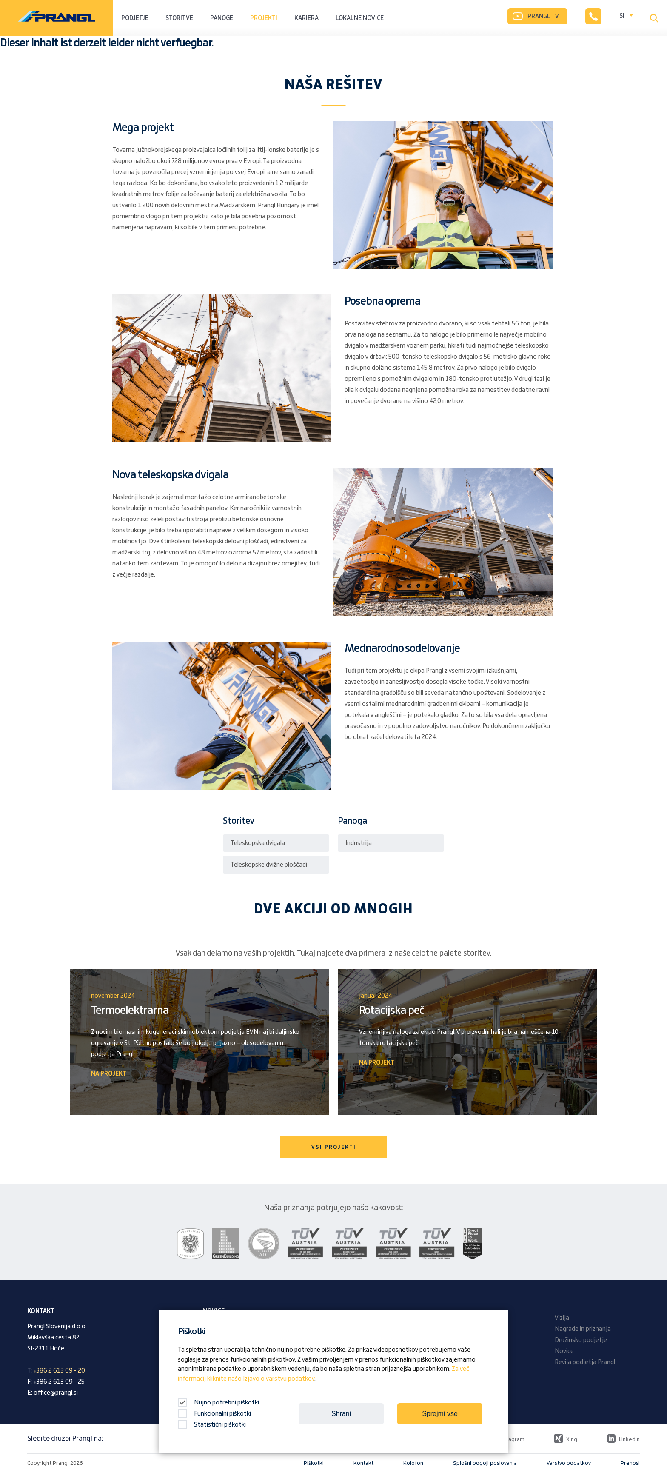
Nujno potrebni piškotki (218, 1402)
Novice (564, 1351)
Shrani (341, 1413)
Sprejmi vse (440, 1413)
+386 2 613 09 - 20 (59, 1370)
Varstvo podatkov (569, 1463)
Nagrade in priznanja (583, 1329)
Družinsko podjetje (581, 1340)
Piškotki (314, 1463)
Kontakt (363, 1463)
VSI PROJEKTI (333, 1147)
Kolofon (413, 1463)
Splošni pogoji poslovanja (485, 1463)
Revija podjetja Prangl (585, 1362)
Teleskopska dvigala (258, 843)
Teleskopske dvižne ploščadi (269, 865)
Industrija (358, 843)
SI (621, 16)
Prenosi (630, 1463)
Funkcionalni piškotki (214, 1413)
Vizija (562, 1318)
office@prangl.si (56, 1393)
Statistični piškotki (212, 1425)
